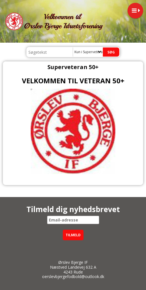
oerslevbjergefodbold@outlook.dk (73, 276)
